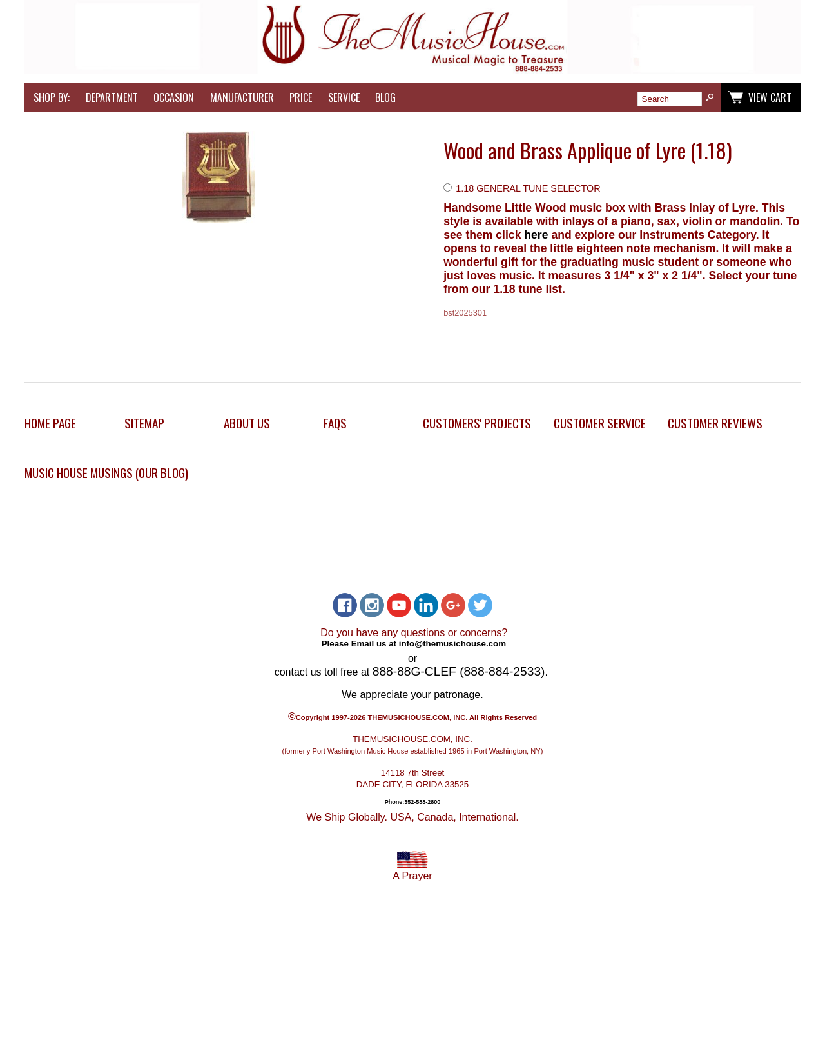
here (537, 234)
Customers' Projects (477, 423)
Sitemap (144, 423)
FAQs (335, 423)
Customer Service (600, 423)
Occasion (173, 97)
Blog (385, 97)
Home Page (50, 423)
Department (112, 97)
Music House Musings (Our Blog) (106, 472)
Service (344, 97)
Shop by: (52, 97)
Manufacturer (242, 97)
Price (300, 97)
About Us (247, 423)
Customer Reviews (715, 423)
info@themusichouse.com (452, 643)
